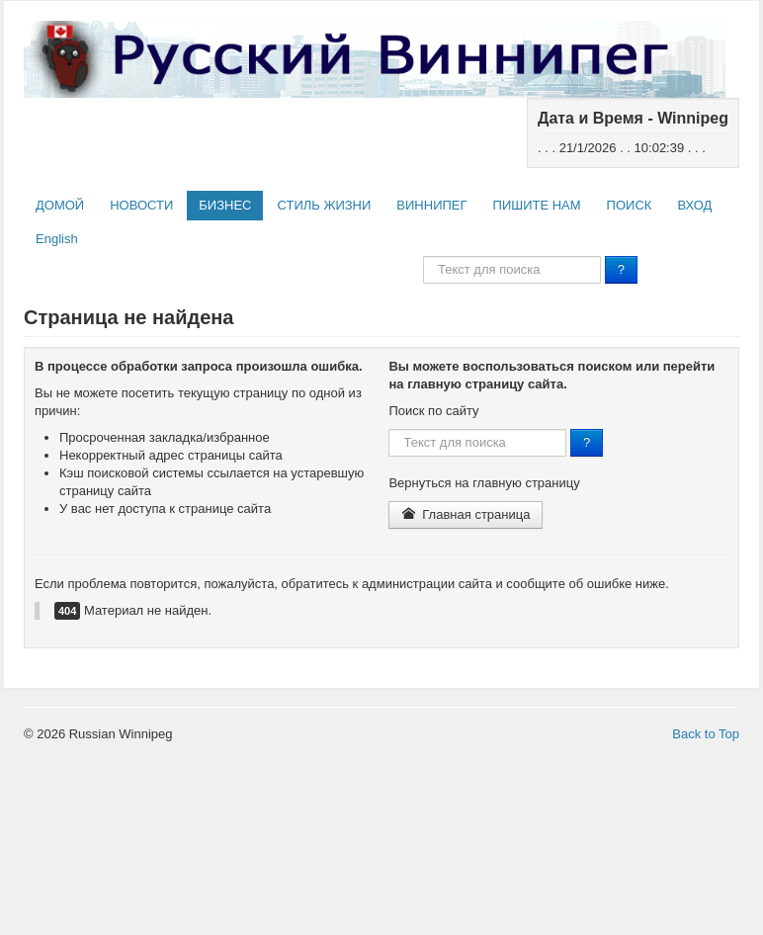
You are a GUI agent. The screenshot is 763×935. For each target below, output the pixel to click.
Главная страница (465, 514)
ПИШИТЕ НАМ (537, 205)
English (57, 238)
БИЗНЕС (225, 205)
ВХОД (694, 205)
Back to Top (705, 733)
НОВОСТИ (141, 205)
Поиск (423, 256)
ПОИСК (629, 205)
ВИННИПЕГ (431, 205)
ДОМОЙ (60, 205)
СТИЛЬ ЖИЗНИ (324, 205)
